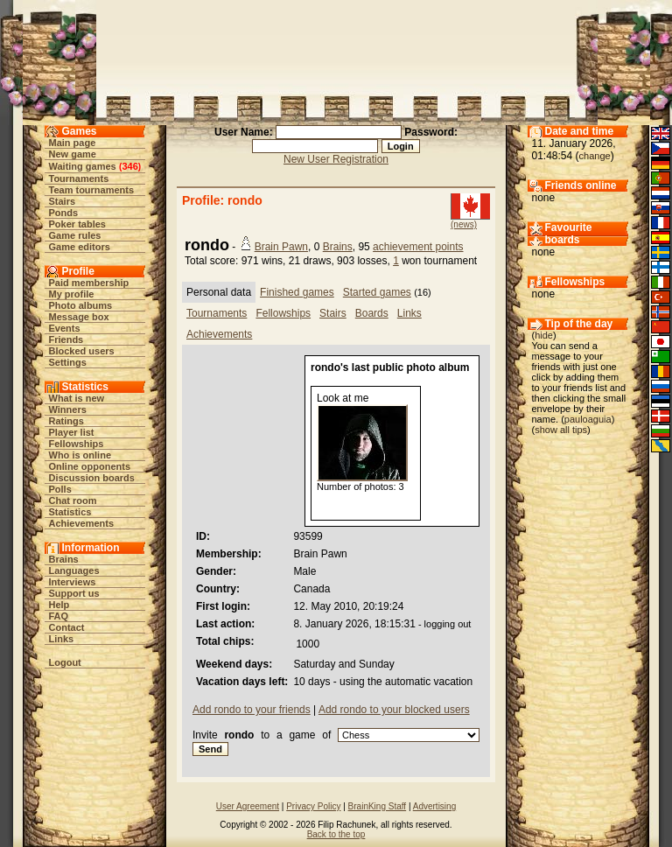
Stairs (62, 201)
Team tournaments (92, 190)
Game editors (79, 247)
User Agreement (247, 806)
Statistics (70, 512)
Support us (74, 593)
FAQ (59, 616)
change (595, 155)
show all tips (561, 429)
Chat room (73, 500)
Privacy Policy (313, 806)
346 (129, 166)
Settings (68, 362)
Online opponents (90, 466)
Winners (68, 409)
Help (59, 604)
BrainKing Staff (377, 806)
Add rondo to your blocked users (394, 710)
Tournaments (79, 178)
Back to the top (336, 834)
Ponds (64, 212)
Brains (64, 559)
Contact (67, 627)
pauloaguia (588, 419)
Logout (65, 662)
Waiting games (82, 166)
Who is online (80, 455)
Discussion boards (92, 477)
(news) (464, 224)
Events (64, 328)
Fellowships (76, 443)
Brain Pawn (281, 247)
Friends (66, 339)
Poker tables (77, 224)
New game (72, 154)
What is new (77, 398)
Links (61, 639)
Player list (71, 432)
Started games (377, 292)
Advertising (434, 806)
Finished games (297, 292)
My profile (71, 294)
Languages (74, 570)
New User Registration (336, 159)
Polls (60, 489)
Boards (371, 313)
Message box (79, 317)
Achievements (82, 523)
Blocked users (82, 351)
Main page (72, 142)
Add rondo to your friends (251, 710)
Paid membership (89, 282)
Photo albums (81, 305)
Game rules (75, 235)
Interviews (72, 582)
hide (544, 335)
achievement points (418, 247)
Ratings (66, 421)
